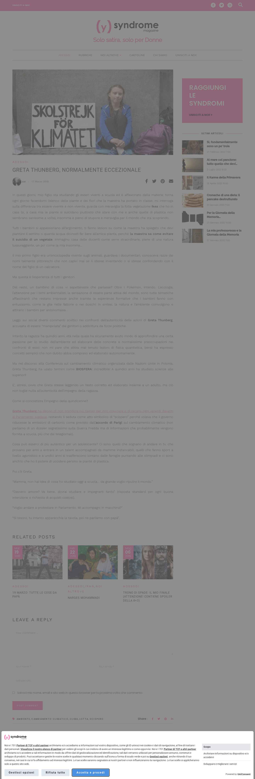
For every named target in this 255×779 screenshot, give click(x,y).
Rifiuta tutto (55, 772)
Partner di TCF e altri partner (32, 745)
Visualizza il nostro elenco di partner (41, 749)
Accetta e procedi (90, 772)
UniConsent (244, 774)
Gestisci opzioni (159, 756)
